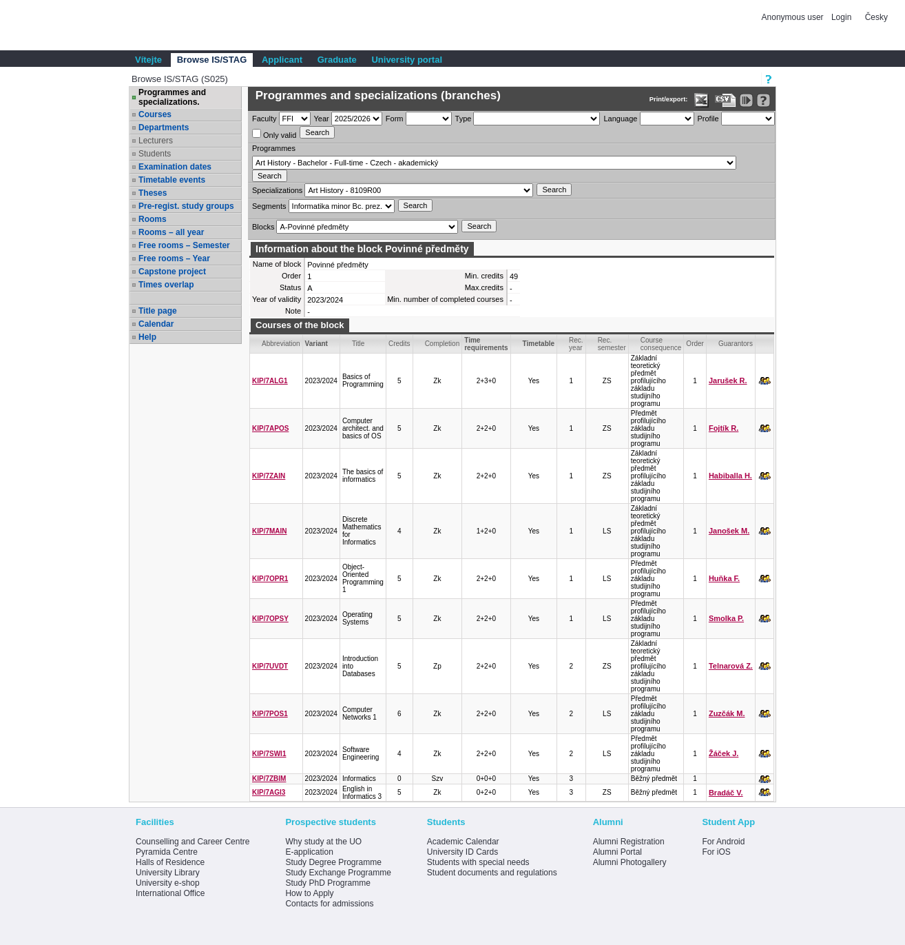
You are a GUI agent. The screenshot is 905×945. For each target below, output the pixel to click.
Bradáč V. (726, 793)
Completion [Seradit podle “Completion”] (442, 343)
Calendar (156, 324)
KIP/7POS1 (270, 714)
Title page (157, 311)
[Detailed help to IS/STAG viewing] (763, 100)
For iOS (716, 852)
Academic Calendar (463, 841)
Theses (152, 193)
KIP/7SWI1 (269, 754)
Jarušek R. (728, 380)
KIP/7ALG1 (270, 381)
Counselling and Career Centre (192, 841)
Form (395, 118)
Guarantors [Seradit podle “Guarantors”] (735, 343)
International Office (170, 893)
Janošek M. (729, 531)
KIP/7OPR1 (270, 578)
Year (321, 118)
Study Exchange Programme (338, 872)
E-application (309, 852)
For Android (723, 841)
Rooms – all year (171, 232)
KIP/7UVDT (270, 666)
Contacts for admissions (329, 903)
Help (147, 337)
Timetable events (171, 180)
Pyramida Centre (167, 852)
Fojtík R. (723, 428)
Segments (269, 206)
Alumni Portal (617, 852)
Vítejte (148, 59)
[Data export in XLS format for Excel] (701, 100)
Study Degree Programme (333, 862)
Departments (163, 127)
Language (620, 118)
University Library (168, 872)
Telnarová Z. (731, 666)
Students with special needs (478, 862)
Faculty (264, 118)
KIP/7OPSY (270, 618)
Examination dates (174, 167)
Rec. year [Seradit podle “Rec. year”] (576, 344)
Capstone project (172, 271)
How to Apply (309, 893)
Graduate (337, 59)
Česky (876, 17)
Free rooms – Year (174, 258)
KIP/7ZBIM (269, 778)
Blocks (263, 227)
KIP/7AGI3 (268, 792)
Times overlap (166, 284)
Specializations (277, 190)
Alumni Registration (629, 841)
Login (841, 17)
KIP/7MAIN (269, 531)
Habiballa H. (730, 475)
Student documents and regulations (492, 872)
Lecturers (155, 140)
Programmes (273, 148)
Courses (154, 114)
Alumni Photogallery (630, 862)
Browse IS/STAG (212, 59)
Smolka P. (726, 618)
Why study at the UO (323, 841)
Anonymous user (794, 17)
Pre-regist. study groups (186, 206)
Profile (708, 118)
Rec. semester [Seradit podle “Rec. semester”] (612, 344)
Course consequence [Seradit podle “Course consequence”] (661, 344)
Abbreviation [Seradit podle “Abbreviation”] (281, 343)
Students (154, 154)
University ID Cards (462, 852)
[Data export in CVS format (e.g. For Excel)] (725, 100)
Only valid (274, 134)
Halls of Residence (170, 862)
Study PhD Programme (327, 883)
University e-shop (168, 883)
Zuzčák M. (727, 713)
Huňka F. (724, 578)
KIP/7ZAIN (268, 476)
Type (463, 118)
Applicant (282, 59)
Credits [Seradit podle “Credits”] (399, 343)
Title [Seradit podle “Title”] (358, 343)
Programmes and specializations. (172, 97)
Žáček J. (723, 753)
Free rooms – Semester (184, 245)
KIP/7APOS (270, 428)
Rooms (152, 219)
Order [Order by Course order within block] (695, 343)
